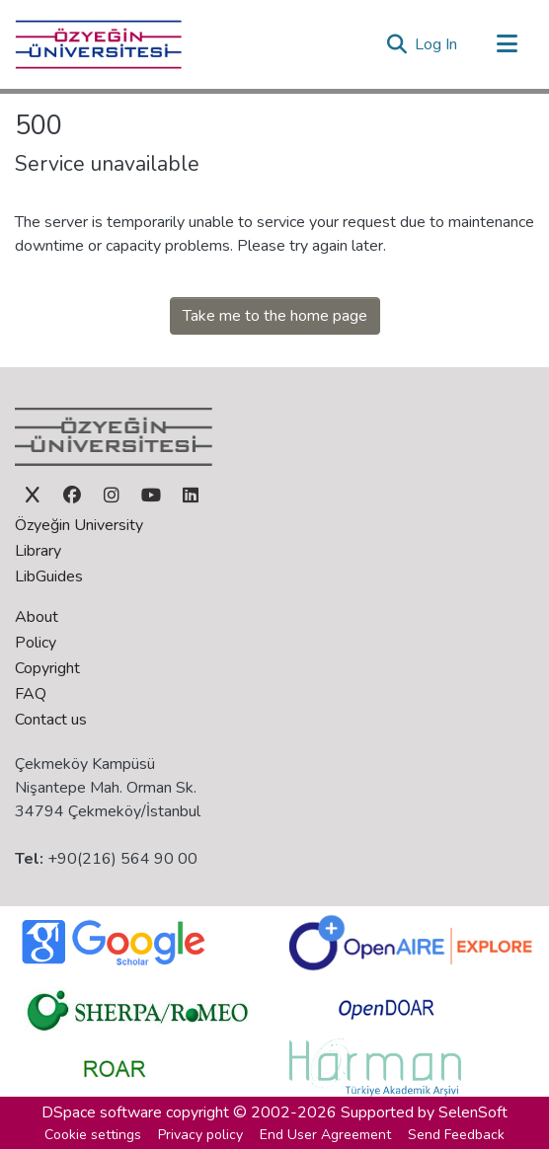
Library (38, 551)
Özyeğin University (79, 525)
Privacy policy (200, 1134)
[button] (396, 44)
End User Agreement (325, 1134)
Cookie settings (92, 1134)
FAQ (30, 694)
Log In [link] (437, 44)
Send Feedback (456, 1134)
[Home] (98, 44)
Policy (35, 643)
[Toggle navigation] (506, 44)
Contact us (51, 720)
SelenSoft (473, 1112)
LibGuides (49, 576)
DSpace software (101, 1112)
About (36, 617)
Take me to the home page (275, 316)
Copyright (47, 668)
